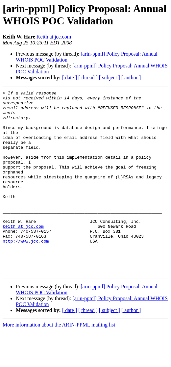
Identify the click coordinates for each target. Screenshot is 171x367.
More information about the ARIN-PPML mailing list (59, 361)
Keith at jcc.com (54, 36)
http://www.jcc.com (26, 272)
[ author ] (131, 77)
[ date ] (69, 77)
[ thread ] (88, 77)
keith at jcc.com (23, 254)
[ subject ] (109, 77)
